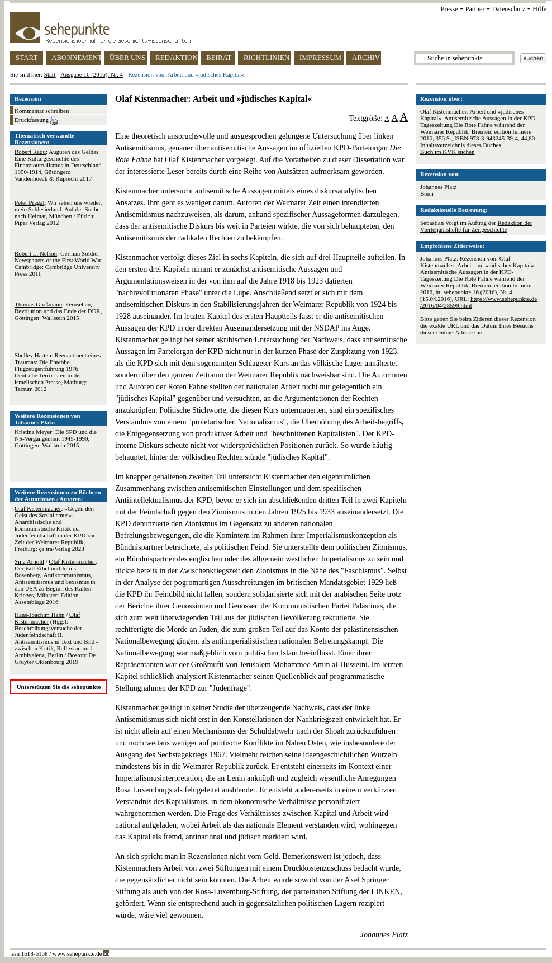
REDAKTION (176, 57)
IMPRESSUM (320, 57)
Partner (475, 9)
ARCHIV (366, 57)
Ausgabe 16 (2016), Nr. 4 (91, 74)
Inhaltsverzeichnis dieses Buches (460, 144)
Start (50, 74)
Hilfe (539, 9)
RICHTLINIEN (266, 57)
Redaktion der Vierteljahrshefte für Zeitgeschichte (476, 226)
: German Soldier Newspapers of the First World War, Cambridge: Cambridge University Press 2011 (58, 263)
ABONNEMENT (76, 57)
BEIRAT (219, 57)
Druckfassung (36, 120)
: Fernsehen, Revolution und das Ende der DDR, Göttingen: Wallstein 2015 (58, 311)
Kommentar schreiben (42, 110)
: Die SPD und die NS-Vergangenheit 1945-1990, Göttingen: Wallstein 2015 (56, 438)
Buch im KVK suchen (447, 151)
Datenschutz (508, 9)
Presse (449, 9)
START (26, 57)
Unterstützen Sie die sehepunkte (59, 686)
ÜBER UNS (127, 57)
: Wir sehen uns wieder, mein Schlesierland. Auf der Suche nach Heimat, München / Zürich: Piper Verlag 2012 (58, 212)
